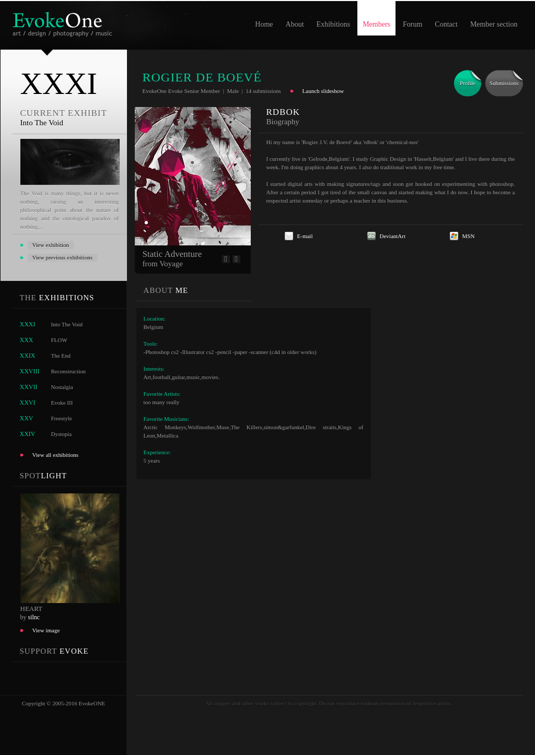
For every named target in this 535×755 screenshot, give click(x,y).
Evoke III (62, 402)
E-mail (305, 236)
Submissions (504, 83)
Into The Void (67, 324)
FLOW (59, 340)
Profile (467, 83)
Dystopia (61, 434)
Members (376, 24)
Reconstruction (68, 371)
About (295, 24)
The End (61, 355)
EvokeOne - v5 (64, 21)
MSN (468, 236)
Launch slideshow (323, 91)
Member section (494, 24)
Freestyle (61, 418)
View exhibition (50, 245)
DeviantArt (392, 236)
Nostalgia (62, 387)
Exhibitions (334, 24)
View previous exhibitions (62, 257)
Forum (412, 24)
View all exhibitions (55, 455)
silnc (34, 617)
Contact (446, 24)
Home (264, 24)
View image (46, 630)
